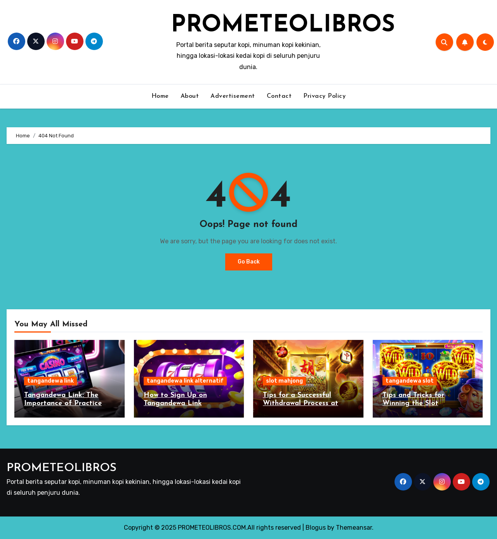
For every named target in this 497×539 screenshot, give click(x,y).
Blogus (316, 527)
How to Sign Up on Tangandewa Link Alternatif (175, 404)
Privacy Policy (324, 96)
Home (160, 96)
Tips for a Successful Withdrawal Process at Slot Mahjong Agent (300, 404)
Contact (279, 96)
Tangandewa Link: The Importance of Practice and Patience (63, 404)
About (190, 96)
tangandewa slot (410, 381)
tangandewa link (50, 381)
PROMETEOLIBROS (283, 25)
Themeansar (354, 527)
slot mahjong (284, 381)
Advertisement (232, 96)
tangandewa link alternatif (185, 381)
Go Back (249, 261)
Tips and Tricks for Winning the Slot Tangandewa (413, 404)
